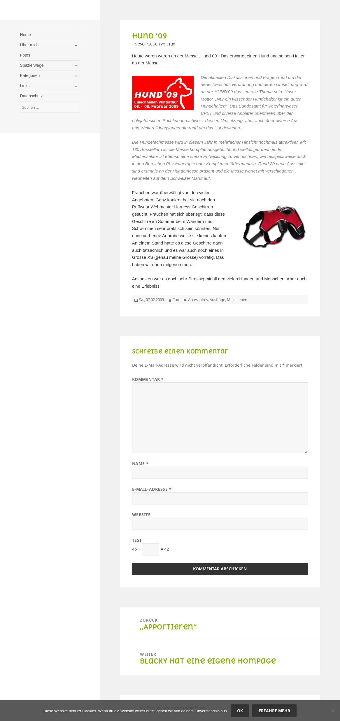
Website (141, 514)
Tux (176, 299)
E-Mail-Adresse (152, 489)
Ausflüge (217, 299)
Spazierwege (32, 65)
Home (25, 34)
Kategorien (30, 75)
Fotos (25, 55)
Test (137, 540)
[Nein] (333, 710)
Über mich (29, 45)
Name (140, 463)
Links (25, 85)
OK (240, 710)
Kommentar (148, 379)
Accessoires (198, 299)
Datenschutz (31, 96)
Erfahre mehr (274, 710)
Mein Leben (237, 299)
